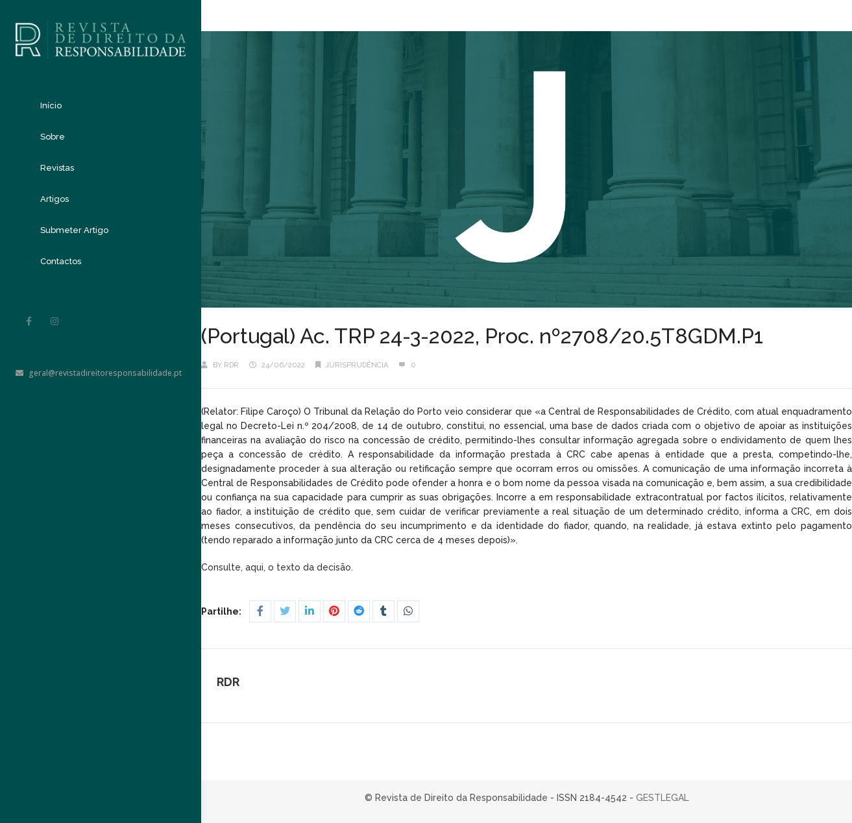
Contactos (60, 261)
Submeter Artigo (74, 230)
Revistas (57, 168)
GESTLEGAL (662, 797)
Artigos (54, 199)
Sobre (52, 136)
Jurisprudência (357, 365)
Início (51, 105)
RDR (231, 365)
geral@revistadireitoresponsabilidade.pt (99, 372)
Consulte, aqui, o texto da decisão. (278, 567)
